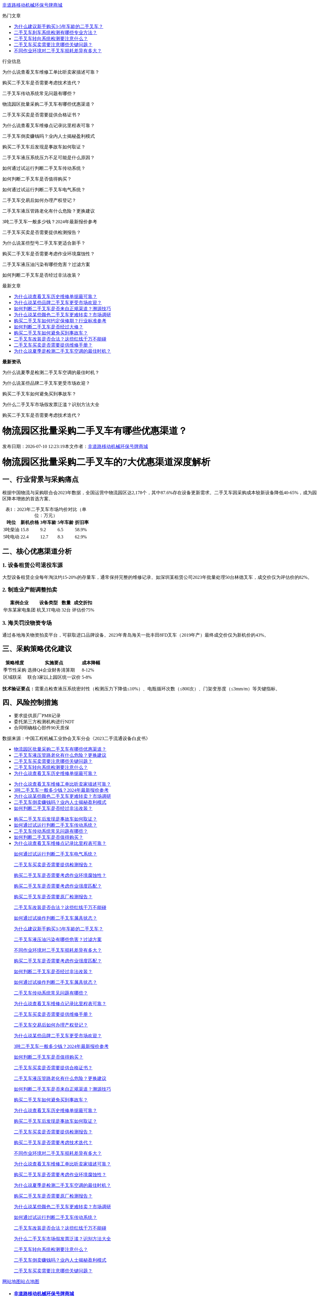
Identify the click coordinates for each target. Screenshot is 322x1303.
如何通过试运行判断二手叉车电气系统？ (55, 854)
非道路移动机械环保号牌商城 (32, 5)
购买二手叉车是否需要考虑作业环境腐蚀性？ (60, 875)
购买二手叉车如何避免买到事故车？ (51, 332)
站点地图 (30, 1281)
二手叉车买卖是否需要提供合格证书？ (53, 1067)
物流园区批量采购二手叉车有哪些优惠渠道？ (60, 749)
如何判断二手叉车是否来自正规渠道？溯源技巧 (62, 308)
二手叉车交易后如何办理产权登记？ (51, 1025)
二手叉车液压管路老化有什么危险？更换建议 (60, 755)
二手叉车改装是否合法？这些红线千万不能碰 (60, 339)
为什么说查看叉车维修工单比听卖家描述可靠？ (62, 784)
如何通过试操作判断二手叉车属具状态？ (55, 918)
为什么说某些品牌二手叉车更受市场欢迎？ (58, 302)
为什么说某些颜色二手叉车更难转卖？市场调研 (62, 314)
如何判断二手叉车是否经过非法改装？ (53, 808)
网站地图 (11, 1281)
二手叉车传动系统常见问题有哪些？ (51, 831)
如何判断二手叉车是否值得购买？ (48, 837)
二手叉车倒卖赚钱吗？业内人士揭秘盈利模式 (60, 802)
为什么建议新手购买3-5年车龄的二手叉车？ (58, 26)
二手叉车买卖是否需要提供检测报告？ (53, 864)
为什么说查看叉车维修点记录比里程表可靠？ (60, 843)
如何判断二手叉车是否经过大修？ (48, 326)
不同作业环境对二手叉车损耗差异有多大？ (58, 50)
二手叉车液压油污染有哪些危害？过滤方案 (58, 939)
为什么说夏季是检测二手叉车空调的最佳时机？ (62, 351)
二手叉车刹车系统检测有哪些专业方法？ (55, 32)
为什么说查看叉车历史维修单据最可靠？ (55, 296)
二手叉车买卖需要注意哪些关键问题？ (53, 44)
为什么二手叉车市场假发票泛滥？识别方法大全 (62, 1238)
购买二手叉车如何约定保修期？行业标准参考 (60, 320)
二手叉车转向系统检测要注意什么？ (51, 38)
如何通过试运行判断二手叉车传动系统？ (55, 825)
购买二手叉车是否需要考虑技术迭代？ (53, 1142)
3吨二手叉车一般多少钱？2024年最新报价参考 (61, 790)
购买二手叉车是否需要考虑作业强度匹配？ (58, 886)
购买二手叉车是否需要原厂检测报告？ (53, 896)
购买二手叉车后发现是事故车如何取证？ (55, 819)
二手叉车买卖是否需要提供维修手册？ (53, 345)
